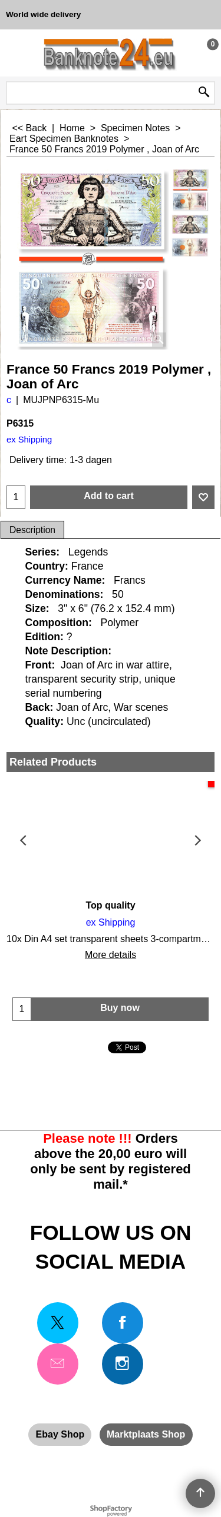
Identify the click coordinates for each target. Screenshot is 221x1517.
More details (110, 955)
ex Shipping (29, 439)
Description (32, 530)
